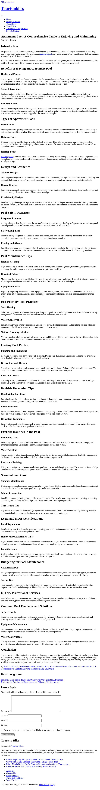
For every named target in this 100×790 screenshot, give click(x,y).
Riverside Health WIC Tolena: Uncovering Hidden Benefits (31, 769)
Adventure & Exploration (17, 28)
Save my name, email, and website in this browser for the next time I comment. (37, 733)
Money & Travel (13, 21)
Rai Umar (8, 666)
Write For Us (11, 783)
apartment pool (45, 54)
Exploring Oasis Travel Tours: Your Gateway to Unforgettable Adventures (32, 680)
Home (8, 19)
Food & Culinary (13, 31)
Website (4, 728)
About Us (10, 774)
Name (4, 719)
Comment (6, 714)
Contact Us (11, 776)
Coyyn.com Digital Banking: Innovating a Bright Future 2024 (32, 765)
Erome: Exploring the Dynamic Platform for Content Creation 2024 (34, 762)
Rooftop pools (7, 157)
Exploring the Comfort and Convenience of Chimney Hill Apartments (30, 682)
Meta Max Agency (46, 788)
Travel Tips (11, 26)
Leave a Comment (48, 667)
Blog (47, 666)
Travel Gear (11, 24)
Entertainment (56, 666)
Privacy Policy (12, 779)
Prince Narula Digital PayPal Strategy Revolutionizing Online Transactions (37, 767)
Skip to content (7, 2)
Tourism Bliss (17, 749)
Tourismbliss (12, 8)
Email (4, 723)
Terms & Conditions (14, 781)
